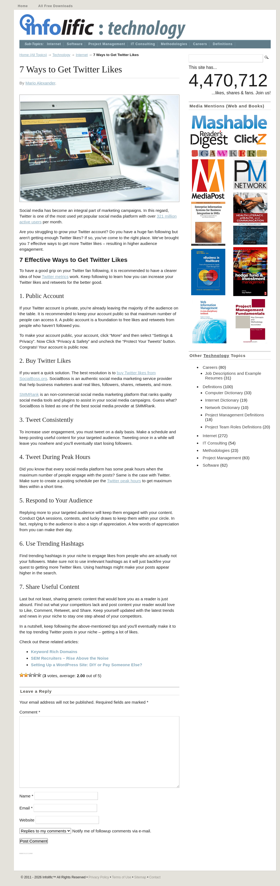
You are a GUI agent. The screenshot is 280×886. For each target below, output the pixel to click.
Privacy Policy (99, 877)
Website (26, 820)
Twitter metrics (55, 276)
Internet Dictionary (222, 400)
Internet (54, 44)
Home (23, 6)
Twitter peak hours (124, 480)
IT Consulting (143, 44)
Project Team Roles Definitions (233, 427)
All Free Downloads (55, 6)
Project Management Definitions (234, 415)
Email (26, 808)
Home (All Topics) (33, 55)
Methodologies (174, 44)
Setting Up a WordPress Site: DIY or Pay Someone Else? (86, 664)
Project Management (106, 44)
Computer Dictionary (224, 392)
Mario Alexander (40, 83)
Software (75, 44)
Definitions (222, 44)
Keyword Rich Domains (54, 651)
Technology (61, 55)
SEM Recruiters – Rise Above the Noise (70, 658)
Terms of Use (121, 877)
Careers (200, 44)
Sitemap (140, 877)
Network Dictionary (222, 407)
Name (26, 796)
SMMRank (29, 394)
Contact (155, 877)
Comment (29, 712)
